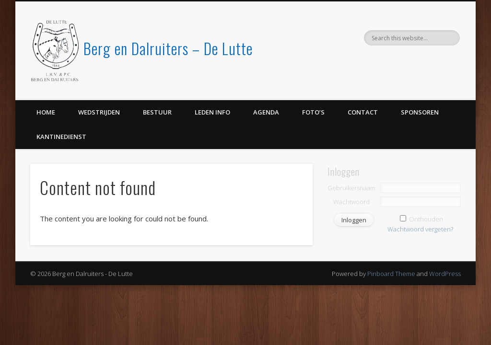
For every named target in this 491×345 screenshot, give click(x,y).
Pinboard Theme (391, 273)
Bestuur (157, 112)
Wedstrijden (99, 112)
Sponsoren (420, 112)
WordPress (445, 273)
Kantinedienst (61, 136)
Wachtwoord (351, 201)
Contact (363, 112)
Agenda (266, 112)
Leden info (212, 112)
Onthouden (426, 219)
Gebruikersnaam (351, 188)
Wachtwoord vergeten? (420, 229)
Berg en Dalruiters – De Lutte (168, 48)
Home (45, 112)
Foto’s (313, 112)
